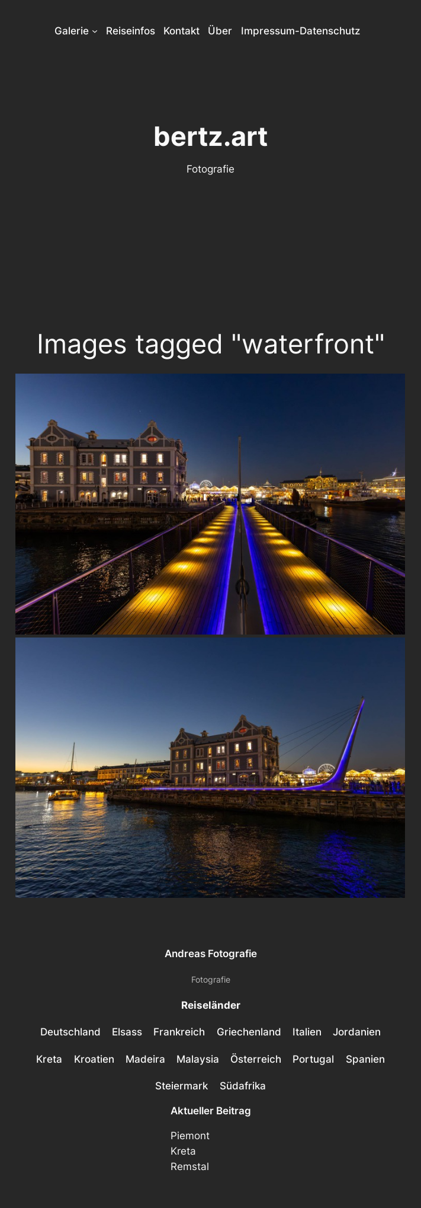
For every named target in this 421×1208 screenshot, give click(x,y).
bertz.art (210, 136)
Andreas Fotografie (211, 954)
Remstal (190, 1166)
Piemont (190, 1136)
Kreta (183, 1151)
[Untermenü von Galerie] (95, 31)
